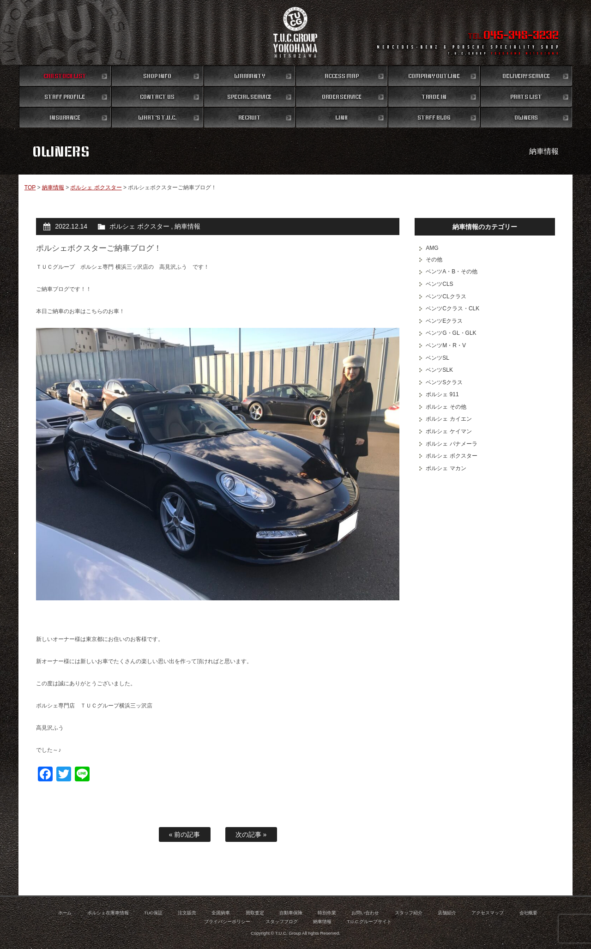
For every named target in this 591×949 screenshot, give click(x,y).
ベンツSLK (439, 370)
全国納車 (220, 912)
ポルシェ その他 (446, 407)
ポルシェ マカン (446, 468)
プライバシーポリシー (227, 921)
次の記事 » (251, 834)
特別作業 (327, 912)
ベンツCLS (439, 284)
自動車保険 (290, 912)
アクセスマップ (487, 912)
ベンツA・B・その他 (451, 271)
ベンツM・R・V (446, 345)
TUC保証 (153, 912)
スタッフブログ (281, 921)
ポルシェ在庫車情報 (108, 912)
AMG (432, 248)
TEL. (513, 36)
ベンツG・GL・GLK (451, 333)
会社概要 (528, 912)
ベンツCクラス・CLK (452, 308)
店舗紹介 (447, 912)
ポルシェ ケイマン (448, 431)
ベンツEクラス (444, 321)
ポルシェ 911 (442, 394)
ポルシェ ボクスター (95, 187)
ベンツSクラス (444, 382)
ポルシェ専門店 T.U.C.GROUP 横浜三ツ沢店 (296, 32)
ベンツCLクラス (446, 296)
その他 (434, 259)
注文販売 (187, 912)
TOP (30, 187)
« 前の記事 (184, 834)
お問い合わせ (365, 912)
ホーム (65, 912)
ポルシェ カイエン (448, 419)
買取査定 (255, 912)
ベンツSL (437, 358)
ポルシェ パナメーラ (451, 444)
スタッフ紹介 (408, 912)
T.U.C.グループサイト (369, 921)
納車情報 (53, 187)
